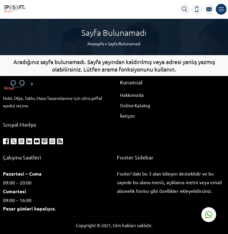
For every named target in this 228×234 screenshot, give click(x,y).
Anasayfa (95, 43)
